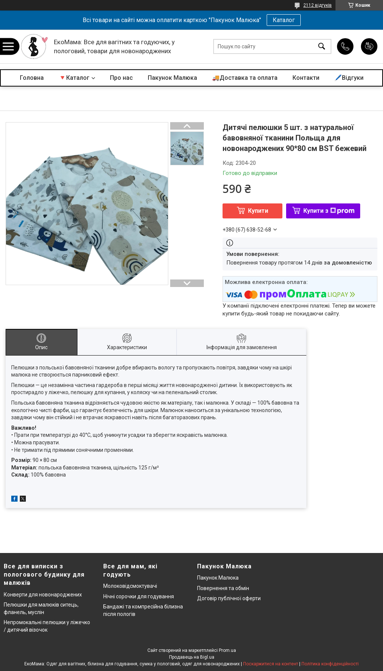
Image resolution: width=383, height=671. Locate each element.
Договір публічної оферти (229, 598)
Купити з (329, 210)
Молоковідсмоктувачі (130, 586)
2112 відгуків (317, 5)
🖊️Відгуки (349, 77)
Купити (258, 210)
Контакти (305, 77)
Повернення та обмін (223, 588)
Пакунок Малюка (172, 77)
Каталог (284, 20)
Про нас (121, 77)
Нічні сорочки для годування (138, 596)
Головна (32, 77)
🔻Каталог (74, 77)
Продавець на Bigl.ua (191, 657)
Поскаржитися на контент (270, 664)
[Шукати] (322, 47)
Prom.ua (227, 650)
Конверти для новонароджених (43, 595)
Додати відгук (369, 46)
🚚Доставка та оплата (245, 77)
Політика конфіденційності (330, 664)
